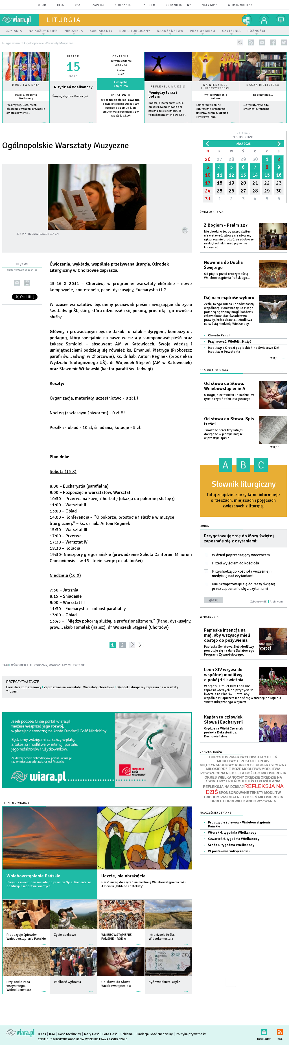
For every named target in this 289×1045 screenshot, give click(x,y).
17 (208, 183)
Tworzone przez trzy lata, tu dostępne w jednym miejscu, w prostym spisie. (224, 434)
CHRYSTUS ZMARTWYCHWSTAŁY (237, 757)
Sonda (204, 526)
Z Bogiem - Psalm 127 (226, 225)
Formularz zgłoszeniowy (23, 687)
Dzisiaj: (243, 136)
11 (219, 175)
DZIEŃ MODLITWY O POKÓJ (247, 759)
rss (251, 42)
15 (267, 175)
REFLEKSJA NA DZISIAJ (223, 787)
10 (208, 175)
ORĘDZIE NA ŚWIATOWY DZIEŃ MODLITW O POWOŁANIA (244, 779)
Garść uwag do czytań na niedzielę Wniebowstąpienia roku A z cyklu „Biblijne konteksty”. (143, 884)
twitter (284, 42)
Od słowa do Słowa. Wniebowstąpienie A (224, 386)
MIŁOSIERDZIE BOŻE (223, 769)
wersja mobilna (240, 5)
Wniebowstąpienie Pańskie (215, 96)
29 (243, 159)
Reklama (127, 1034)
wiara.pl (20, 20)
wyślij (17, 283)
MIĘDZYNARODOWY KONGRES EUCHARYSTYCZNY (243, 765)
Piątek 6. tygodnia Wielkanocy (26, 96)
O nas (42, 1034)
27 (219, 159)
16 (279, 175)
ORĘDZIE (252, 777)
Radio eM (148, 5)
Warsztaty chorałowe (98, 687)
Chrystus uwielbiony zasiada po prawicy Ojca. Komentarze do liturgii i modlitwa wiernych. (48, 884)
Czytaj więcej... (168, 125)
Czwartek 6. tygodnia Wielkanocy (233, 839)
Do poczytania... (263, 95)
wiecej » (73, 125)
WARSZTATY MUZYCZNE (67, 665)
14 (255, 175)
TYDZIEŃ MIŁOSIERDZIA (262, 797)
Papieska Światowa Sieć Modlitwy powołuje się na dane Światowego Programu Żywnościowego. (229, 651)
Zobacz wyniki (258, 601)
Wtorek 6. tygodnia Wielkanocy (232, 833)
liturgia (64, 20)
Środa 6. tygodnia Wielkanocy (231, 845)
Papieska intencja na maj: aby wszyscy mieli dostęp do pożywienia (227, 635)
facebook (273, 42)
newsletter (262, 42)
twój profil (264, 20)
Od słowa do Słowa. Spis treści (229, 421)
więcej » (26, 125)
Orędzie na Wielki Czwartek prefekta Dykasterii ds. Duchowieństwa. (223, 732)
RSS (280, 1031)
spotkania (123, 5)
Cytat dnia (120, 95)
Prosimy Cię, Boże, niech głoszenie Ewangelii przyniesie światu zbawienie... (25, 109)
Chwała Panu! (219, 335)
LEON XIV (261, 761)
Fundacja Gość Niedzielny (154, 1034)
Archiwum (276, 601)
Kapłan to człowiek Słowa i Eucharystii (223, 720)
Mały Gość (209, 5)
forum (41, 5)
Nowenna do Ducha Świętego (223, 265)
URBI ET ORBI (222, 801)
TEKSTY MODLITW (265, 793)
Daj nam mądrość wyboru (229, 297)
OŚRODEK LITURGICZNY (29, 665)
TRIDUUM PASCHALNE (222, 797)
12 (231, 175)
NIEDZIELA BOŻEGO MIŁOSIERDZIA (256, 773)
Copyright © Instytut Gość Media (61, 1039)
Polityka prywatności (191, 1034)
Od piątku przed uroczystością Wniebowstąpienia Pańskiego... (227, 276)
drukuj (27, 283)
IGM (52, 1034)
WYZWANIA (266, 801)
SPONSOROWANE (233, 793)
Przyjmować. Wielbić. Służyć (229, 341)
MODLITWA (251, 769)
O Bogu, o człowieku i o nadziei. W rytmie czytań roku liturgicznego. (229, 397)
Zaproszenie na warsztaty (62, 687)
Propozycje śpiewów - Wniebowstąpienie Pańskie (239, 824)
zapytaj (98, 5)
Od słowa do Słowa (214, 370)
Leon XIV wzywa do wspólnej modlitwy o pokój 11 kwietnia (223, 674)
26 (208, 159)
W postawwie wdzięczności (228, 851)
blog (60, 5)
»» (141, 645)
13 (243, 175)
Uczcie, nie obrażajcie (123, 875)
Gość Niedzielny (178, 5)
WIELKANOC (245, 801)
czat (78, 5)
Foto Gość (109, 1034)
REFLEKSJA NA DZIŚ (245, 789)
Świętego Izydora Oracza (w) (70, 96)
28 (231, 159)
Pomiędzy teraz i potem (162, 94)
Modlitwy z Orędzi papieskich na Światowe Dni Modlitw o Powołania (243, 350)
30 (255, 159)
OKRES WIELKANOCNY (224, 777)
